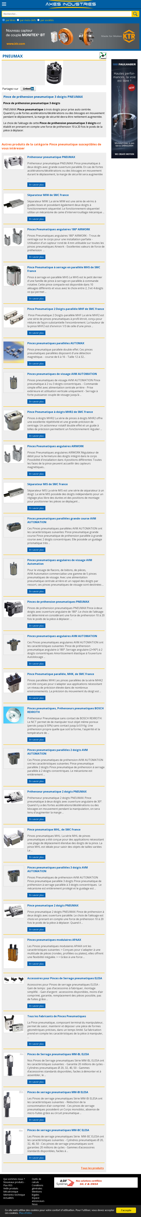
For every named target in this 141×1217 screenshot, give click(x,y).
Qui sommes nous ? (14, 1179)
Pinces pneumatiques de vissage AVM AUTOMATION (62, 374)
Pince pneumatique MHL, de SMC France (54, 829)
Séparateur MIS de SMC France (47, 484)
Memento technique (14, 1194)
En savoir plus (36, 184)
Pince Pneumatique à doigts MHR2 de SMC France (60, 412)
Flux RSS (7, 1185)
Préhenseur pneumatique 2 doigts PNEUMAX (57, 791)
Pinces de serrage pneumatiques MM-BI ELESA (57, 1092)
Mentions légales (37, 1193)
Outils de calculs (36, 1180)
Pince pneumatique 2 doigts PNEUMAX (53, 905)
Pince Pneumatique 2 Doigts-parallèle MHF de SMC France (65, 309)
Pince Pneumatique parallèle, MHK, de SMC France (60, 674)
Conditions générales (37, 1187)
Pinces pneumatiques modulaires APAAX (54, 940)
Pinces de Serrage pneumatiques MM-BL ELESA (58, 1054)
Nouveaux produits (13, 1182)
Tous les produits (92, 1168)
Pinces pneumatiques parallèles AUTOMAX (55, 343)
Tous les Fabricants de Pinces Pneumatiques (56, 1016)
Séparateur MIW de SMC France (48, 195)
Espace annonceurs (38, 1199)
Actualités (8, 1197)
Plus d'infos (36, 1213)
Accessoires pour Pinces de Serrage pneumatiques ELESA (64, 978)
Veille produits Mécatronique (10, 1190)
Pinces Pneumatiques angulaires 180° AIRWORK (58, 229)
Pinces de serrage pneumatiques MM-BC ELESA (58, 1130)
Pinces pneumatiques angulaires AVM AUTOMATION (62, 636)
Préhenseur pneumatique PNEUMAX (51, 157)
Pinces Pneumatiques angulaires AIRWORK (55, 446)
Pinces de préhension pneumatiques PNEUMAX (58, 602)
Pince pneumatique (63, 144)
